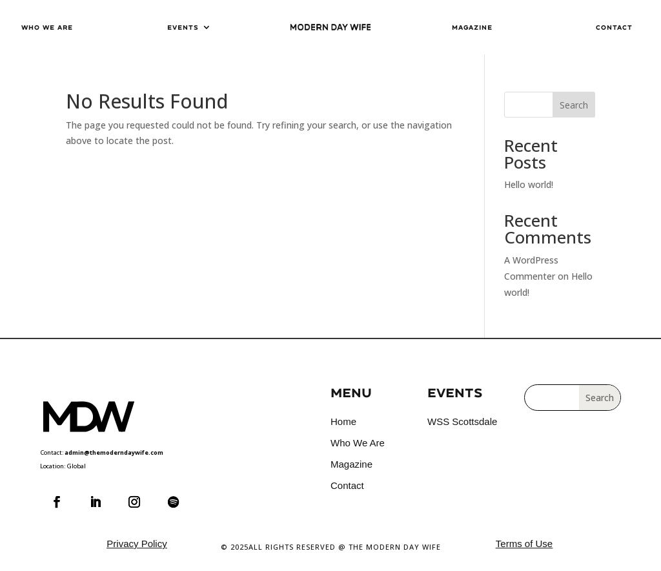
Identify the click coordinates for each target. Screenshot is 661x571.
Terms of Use (524, 543)
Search (574, 105)
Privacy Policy (137, 543)
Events (182, 27)
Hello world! (528, 184)
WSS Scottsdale (462, 421)
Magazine (472, 27)
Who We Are (47, 27)
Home (343, 421)
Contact (614, 27)
